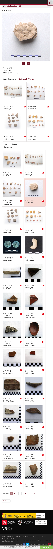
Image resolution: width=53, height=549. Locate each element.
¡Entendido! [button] (46, 547)
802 (20, 6)
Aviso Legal (10, 541)
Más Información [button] (28, 547)
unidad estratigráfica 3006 (26, 79)
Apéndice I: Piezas (12, 6)
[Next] (6, 500)
